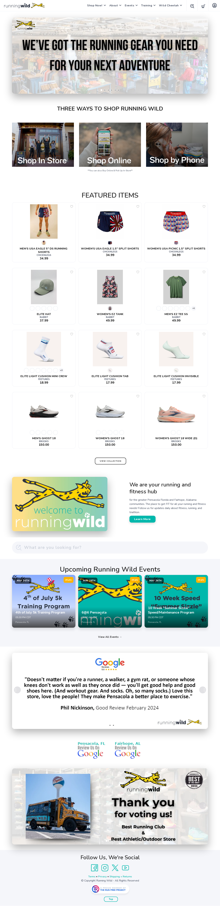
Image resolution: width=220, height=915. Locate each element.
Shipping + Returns (121, 885)
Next (202, 54)
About (112, 5)
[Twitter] (115, 877)
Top (111, 908)
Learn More (142, 519)
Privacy (102, 885)
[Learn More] (110, 815)
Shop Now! (93, 5)
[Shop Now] (110, 56)
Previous (17, 54)
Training (145, 5)
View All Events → (110, 646)
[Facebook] (94, 877)
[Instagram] (105, 877)
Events (128, 5)
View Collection (110, 461)
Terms (91, 885)
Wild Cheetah (168, 5)
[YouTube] (125, 877)
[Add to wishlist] (71, 206)
